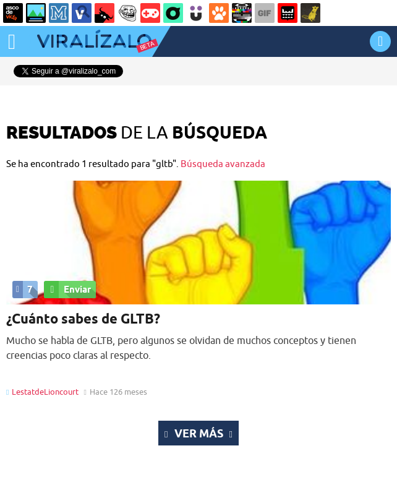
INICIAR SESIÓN (380, 41)
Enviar (67, 289)
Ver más (198, 433)
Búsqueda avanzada (223, 163)
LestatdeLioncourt (45, 391)
